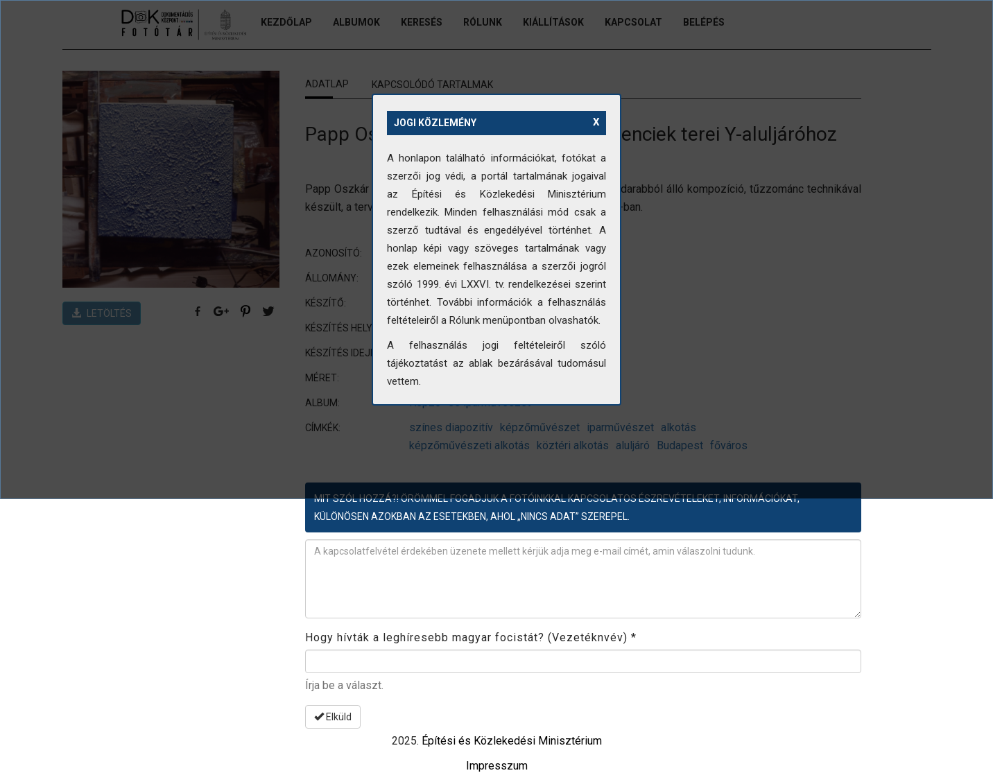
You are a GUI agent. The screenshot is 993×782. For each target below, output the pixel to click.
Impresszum (497, 765)
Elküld (333, 716)
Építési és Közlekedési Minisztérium (512, 740)
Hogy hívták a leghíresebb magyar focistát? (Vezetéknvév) (471, 637)
